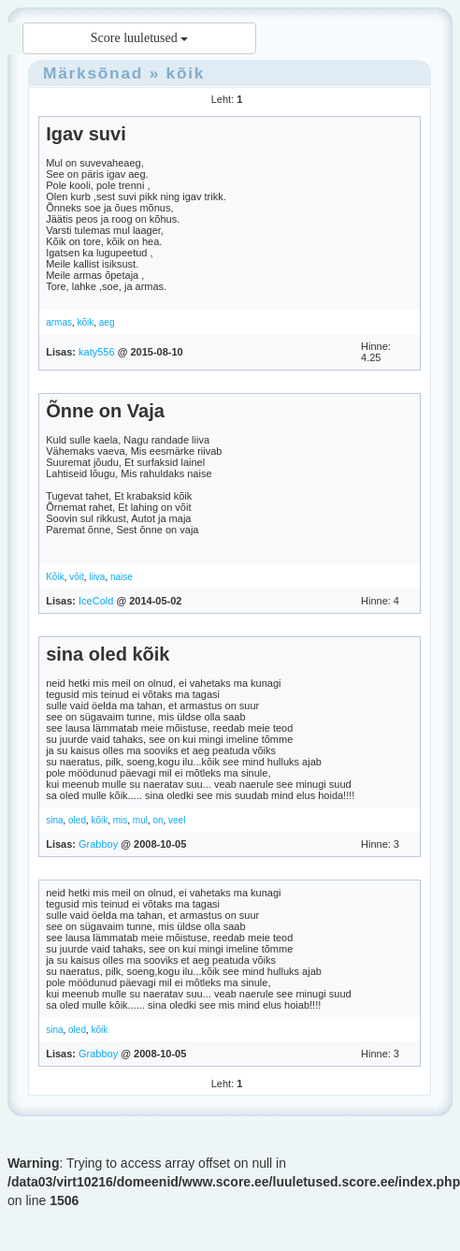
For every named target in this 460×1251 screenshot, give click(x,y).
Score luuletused (139, 38)
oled (77, 820)
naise (121, 577)
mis (120, 820)
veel (176, 820)
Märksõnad (93, 73)
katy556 (97, 351)
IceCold (96, 600)
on (157, 820)
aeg (107, 322)
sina (54, 820)
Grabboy (98, 844)
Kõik (55, 577)
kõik (186, 73)
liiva (97, 577)
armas (59, 322)
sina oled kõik (107, 654)
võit (76, 577)
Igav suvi (86, 134)
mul (140, 820)
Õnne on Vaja (105, 410)
